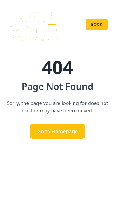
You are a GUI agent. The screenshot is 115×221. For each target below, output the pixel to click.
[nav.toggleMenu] (52, 24)
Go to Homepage (57, 131)
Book (96, 24)
